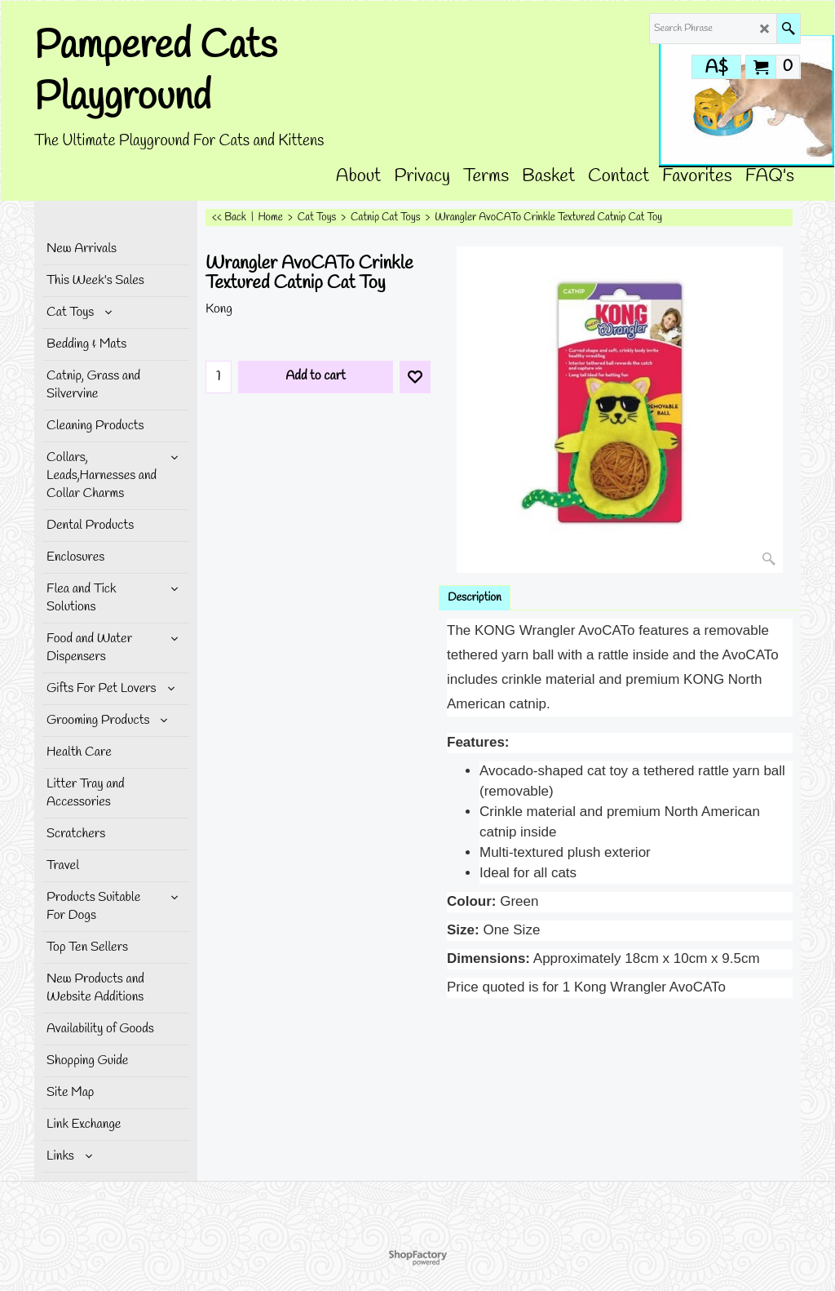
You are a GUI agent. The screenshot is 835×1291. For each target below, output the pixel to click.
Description (474, 598)
